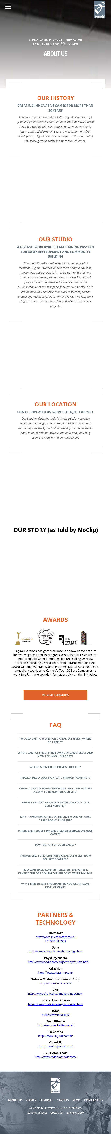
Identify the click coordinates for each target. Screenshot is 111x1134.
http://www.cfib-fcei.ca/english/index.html (55, 994)
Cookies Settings (37, 1112)
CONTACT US (93, 1100)
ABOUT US (15, 1100)
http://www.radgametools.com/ (55, 1057)
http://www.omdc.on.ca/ (55, 983)
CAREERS (63, 1100)
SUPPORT (46, 1100)
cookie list (57, 1113)
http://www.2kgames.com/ (55, 1036)
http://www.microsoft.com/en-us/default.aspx (56, 939)
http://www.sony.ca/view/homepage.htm (55, 951)
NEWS (76, 1100)
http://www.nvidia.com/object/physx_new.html (55, 962)
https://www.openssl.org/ (56, 1046)
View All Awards (55, 695)
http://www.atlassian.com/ (55, 972)
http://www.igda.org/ (55, 1015)
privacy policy (75, 1113)
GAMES (31, 1100)
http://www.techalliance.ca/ (55, 1025)
